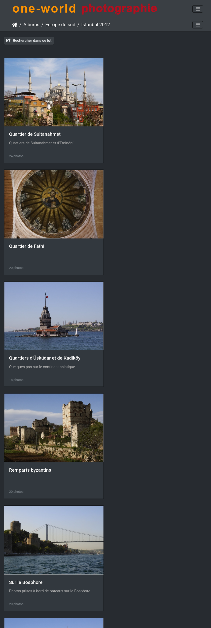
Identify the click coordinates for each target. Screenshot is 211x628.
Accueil (14, 24)
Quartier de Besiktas (30, 465)
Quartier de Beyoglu (135, 354)
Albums (31, 24)
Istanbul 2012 (95, 24)
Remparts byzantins (136, 243)
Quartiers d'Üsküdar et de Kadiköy (44, 243)
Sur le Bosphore (26, 354)
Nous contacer (123, 617)
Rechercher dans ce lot (29, 40)
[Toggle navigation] (197, 9)
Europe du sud (60, 24)
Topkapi (123, 465)
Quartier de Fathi (132, 133)
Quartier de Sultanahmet (35, 133)
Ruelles (17, 576)
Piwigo (103, 617)
